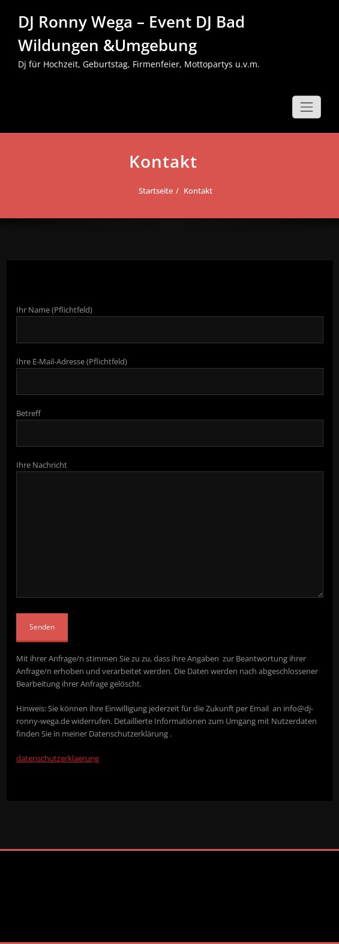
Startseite (153, 190)
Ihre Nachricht (169, 528)
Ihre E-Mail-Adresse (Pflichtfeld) (169, 375)
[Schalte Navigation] (306, 107)
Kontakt (195, 190)
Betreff (169, 427)
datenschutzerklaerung (57, 758)
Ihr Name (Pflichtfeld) (169, 323)
